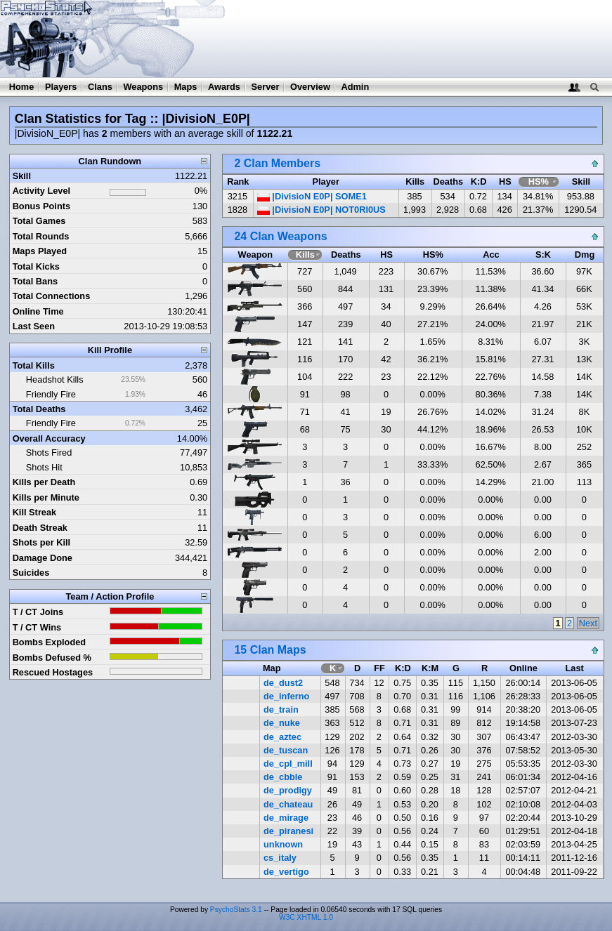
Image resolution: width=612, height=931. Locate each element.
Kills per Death (44, 482)
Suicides (31, 572)
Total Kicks (36, 266)
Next (588, 623)
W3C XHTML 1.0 (306, 917)
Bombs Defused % (52, 657)
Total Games (39, 221)
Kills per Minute (46, 497)
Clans (100, 86)
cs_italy (280, 857)
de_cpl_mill (288, 763)
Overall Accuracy (49, 438)
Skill (22, 176)
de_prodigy (287, 790)
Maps (185, 86)
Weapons (143, 86)
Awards (224, 86)
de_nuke (281, 723)
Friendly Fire (51, 394)
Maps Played (40, 251)
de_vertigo (286, 871)
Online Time (38, 311)
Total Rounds (41, 236)
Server (266, 86)
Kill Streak (35, 512)
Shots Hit (44, 467)
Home (21, 86)
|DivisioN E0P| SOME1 (312, 196)
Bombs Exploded (49, 642)
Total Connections (52, 296)
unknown (283, 844)
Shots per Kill (41, 542)
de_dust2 (283, 683)
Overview (310, 86)
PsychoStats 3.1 (236, 909)
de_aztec (282, 737)
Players (61, 86)
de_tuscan (285, 750)
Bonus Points (41, 206)
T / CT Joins (38, 612)
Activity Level (42, 190)
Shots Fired (49, 452)
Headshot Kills (55, 379)
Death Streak (40, 527)
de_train (281, 709)
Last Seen (34, 326)
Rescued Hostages (53, 672)
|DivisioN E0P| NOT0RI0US (321, 209)
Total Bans (35, 281)
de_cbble (282, 777)
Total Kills (34, 365)
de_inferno (286, 696)
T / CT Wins (37, 627)
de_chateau (288, 804)
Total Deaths (39, 409)
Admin (355, 86)
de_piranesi (288, 831)
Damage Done (42, 558)
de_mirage (285, 817)
